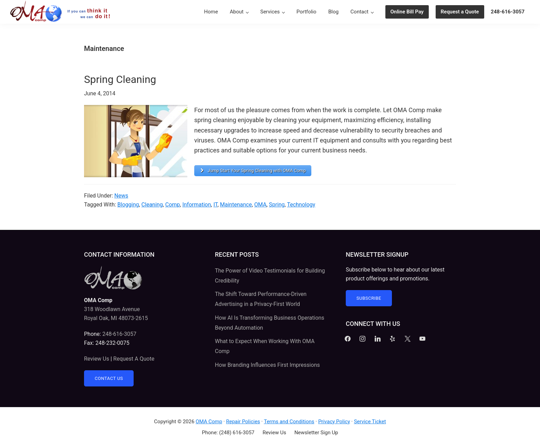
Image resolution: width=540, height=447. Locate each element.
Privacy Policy (334, 421)
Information (196, 204)
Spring (277, 204)
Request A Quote (133, 358)
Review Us (96, 358)
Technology (301, 204)
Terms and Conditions (289, 421)
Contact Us (109, 378)
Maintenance (236, 204)
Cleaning (152, 204)
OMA (260, 204)
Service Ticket (370, 421)
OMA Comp (209, 421)
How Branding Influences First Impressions (267, 365)
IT (216, 204)
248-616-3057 (119, 334)
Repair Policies (243, 421)
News (121, 195)
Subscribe (368, 298)
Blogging (128, 204)
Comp (172, 204)
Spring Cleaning (120, 79)
